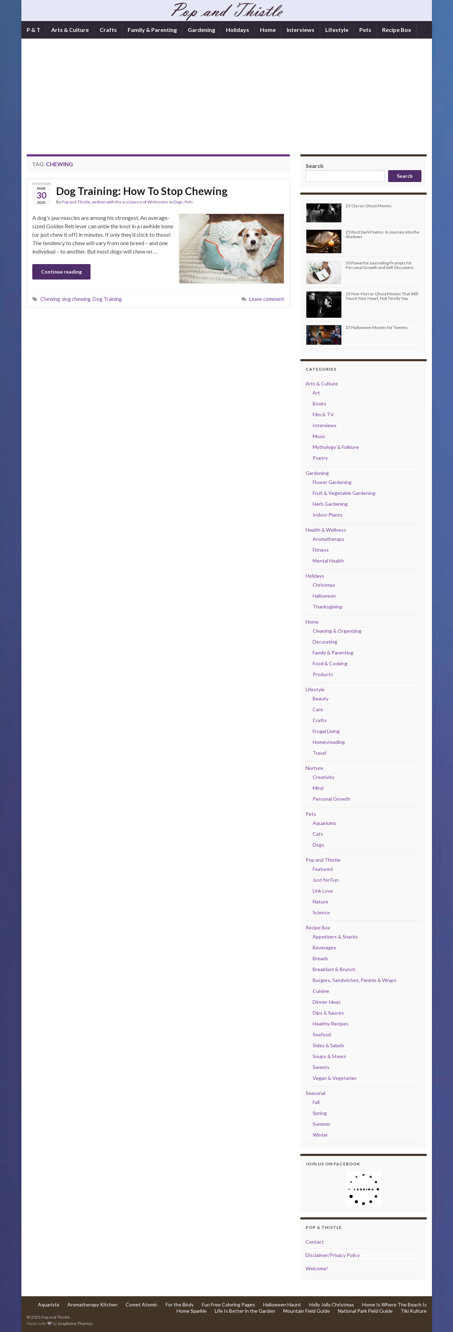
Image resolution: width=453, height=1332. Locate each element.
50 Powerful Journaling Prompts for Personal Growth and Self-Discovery (379, 265)
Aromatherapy (328, 539)
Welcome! (317, 1268)
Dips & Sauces (328, 1013)
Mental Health (328, 561)
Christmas (324, 585)
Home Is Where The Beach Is (394, 1304)
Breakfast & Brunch (334, 969)
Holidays (237, 29)
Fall (316, 1102)
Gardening (201, 29)
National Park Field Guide (365, 1311)
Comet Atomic (142, 1304)
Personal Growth (331, 799)
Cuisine (321, 991)
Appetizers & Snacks (335, 937)
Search (315, 165)
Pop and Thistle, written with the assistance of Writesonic (115, 201)
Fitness (321, 550)
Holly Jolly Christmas (331, 1304)
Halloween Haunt (282, 1304)
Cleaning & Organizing (337, 631)
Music (319, 436)
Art (316, 393)
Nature (320, 901)
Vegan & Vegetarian (335, 1078)
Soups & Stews (329, 1056)
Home (268, 29)
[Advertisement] (226, 102)
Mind (318, 788)
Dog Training (107, 299)
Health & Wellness (326, 530)
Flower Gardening (332, 482)
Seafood (322, 1034)
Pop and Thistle (323, 860)
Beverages (324, 947)
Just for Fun (326, 880)
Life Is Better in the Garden (245, 1311)
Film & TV (323, 414)
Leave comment (266, 299)
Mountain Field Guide (306, 1311)
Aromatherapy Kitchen (92, 1304)
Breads (320, 958)
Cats (318, 834)
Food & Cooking (330, 663)
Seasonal (315, 1093)
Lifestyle (336, 29)
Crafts (108, 29)
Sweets (321, 1067)
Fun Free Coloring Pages (228, 1304)
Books (319, 403)
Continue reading (61, 272)
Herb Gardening (330, 504)
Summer (322, 1124)
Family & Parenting (152, 29)
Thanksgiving (327, 607)
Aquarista (48, 1304)
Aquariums (324, 823)
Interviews (300, 29)
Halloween (324, 596)
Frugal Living (326, 731)
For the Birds (180, 1304)
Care (318, 709)
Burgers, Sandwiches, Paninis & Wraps (355, 980)
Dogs (178, 201)
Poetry (320, 458)
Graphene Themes (75, 1323)
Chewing (50, 299)
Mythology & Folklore (336, 447)
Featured (323, 869)
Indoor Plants (327, 515)
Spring (320, 1113)
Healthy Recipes (330, 1024)
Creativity (323, 777)
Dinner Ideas (327, 1002)
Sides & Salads (328, 1045)
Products (323, 674)
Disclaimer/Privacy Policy (333, 1255)
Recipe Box (396, 29)
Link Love (323, 891)
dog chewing (76, 299)
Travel (319, 753)
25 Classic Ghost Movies (369, 205)
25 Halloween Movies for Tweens (377, 327)
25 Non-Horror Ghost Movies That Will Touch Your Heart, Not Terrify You (382, 296)
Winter (320, 1135)
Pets (365, 29)
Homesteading (329, 742)
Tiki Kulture (414, 1311)
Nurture (314, 768)
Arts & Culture (70, 29)
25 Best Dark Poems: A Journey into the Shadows (382, 234)
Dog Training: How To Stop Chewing (141, 190)
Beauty (320, 698)
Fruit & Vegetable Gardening (344, 493)
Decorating (325, 642)
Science (321, 912)
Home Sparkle (191, 1311)
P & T (33, 29)
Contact (315, 1242)
